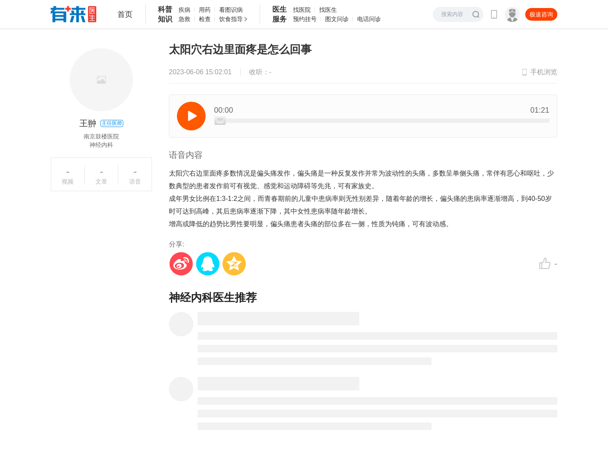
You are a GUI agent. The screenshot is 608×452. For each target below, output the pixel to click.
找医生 (328, 9)
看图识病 (231, 9)
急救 (184, 19)
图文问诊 (337, 19)
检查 (205, 19)
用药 (205, 9)
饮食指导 (231, 19)
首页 (125, 14)
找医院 (302, 9)
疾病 (184, 9)
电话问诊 (369, 19)
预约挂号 (305, 19)
